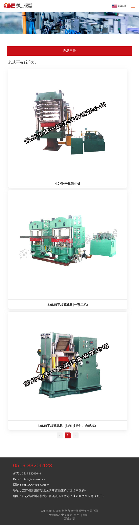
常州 (76, 515)
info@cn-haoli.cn (34, 479)
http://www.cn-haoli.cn (35, 484)
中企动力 (66, 515)
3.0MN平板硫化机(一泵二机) (67, 305)
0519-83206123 (32, 465)
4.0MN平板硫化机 (67, 183)
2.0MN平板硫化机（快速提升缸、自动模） (67, 426)
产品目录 (69, 50)
